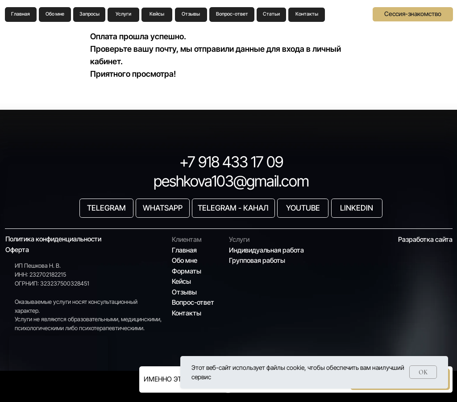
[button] (413, 14)
